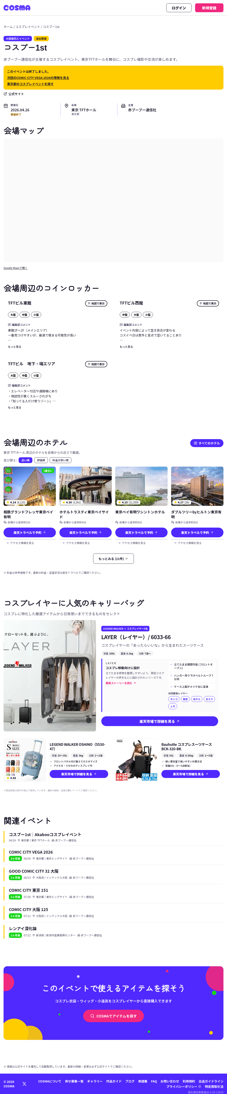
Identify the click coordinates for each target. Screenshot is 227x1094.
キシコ (174, 699)
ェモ (172, 706)
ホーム (8, 26)
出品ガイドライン (211, 1081)
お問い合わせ (169, 1081)
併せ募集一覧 (74, 1081)
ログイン (179, 7)
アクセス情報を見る (20, 543)
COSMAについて (49, 1081)
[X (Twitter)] (24, 1084)
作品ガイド (114, 1081)
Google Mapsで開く (15, 268)
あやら (196, 699)
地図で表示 (96, 303)
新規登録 (209, 7)
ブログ (130, 1081)
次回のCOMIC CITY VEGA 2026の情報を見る (38, 77)
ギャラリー (95, 1081)
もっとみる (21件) (113, 558)
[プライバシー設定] (199, 1086)
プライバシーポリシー (181, 1086)
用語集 (142, 1081)
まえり (209, 699)
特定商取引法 (214, 1086)
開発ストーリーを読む (121, 683)
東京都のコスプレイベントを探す (30, 84)
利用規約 (189, 1081)
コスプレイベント (27, 26)
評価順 (41, 460)
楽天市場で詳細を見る (159, 721)
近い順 (25, 460)
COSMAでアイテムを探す (113, 1016)
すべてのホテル (207, 443)
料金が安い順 (60, 460)
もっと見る (14, 346)
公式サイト (14, 94)
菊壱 (185, 699)
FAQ (154, 1081)
